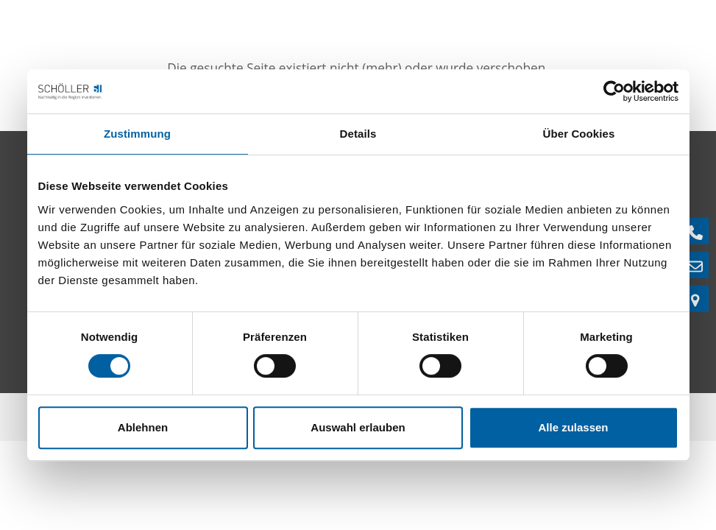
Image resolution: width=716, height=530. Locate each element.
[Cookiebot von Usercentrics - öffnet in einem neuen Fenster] (614, 91)
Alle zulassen (573, 427)
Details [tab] (358, 133)
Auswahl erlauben (358, 427)
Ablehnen (143, 427)
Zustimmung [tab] (137, 133)
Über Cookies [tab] (579, 133)
